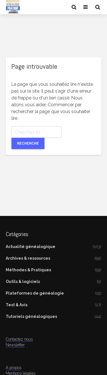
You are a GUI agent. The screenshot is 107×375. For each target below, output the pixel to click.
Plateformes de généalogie (35, 293)
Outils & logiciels (23, 281)
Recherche (28, 143)
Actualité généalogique (30, 246)
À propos (13, 367)
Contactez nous (19, 339)
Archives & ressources (28, 258)
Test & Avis (16, 305)
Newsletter (15, 345)
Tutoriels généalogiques (31, 316)
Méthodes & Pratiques (28, 270)
